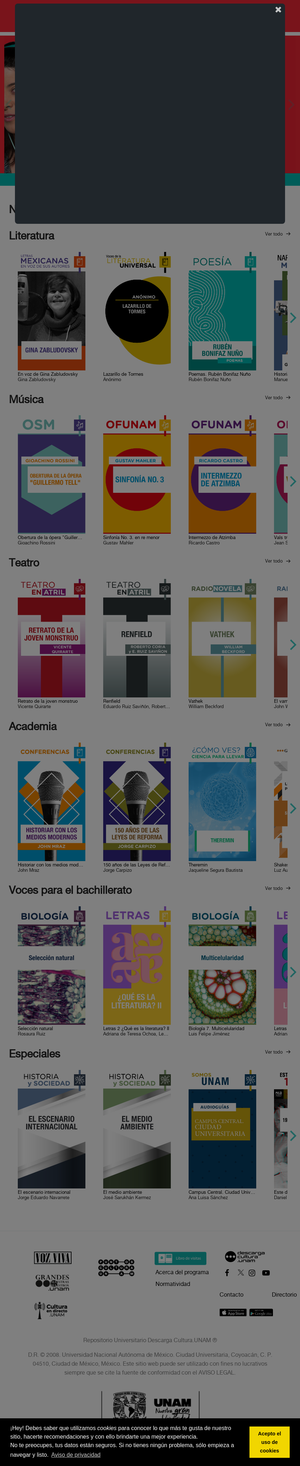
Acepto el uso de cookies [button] (269, 1442)
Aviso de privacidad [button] (75, 1455)
